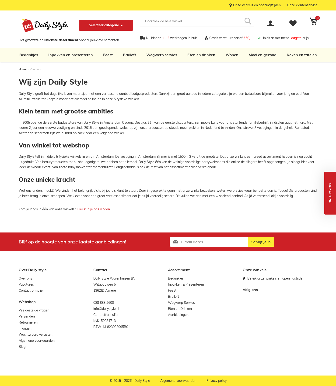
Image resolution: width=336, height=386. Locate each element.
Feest (108, 54)
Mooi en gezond (262, 54)
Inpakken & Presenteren (186, 284)
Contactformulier (31, 290)
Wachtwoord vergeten (35, 334)
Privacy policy (216, 381)
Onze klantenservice (302, 5)
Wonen (232, 54)
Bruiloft (129, 54)
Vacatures (26, 284)
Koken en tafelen (302, 54)
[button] (330, 193)
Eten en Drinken (180, 309)
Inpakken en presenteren (70, 54)
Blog (22, 347)
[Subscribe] (261, 242)
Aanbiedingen (178, 315)
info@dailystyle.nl (106, 309)
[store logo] (45, 25)
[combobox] (197, 21)
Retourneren (28, 322)
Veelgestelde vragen (34, 310)
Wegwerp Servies (181, 303)
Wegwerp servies (161, 54)
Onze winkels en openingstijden (257, 5)
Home (23, 69)
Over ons (25, 278)
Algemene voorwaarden (37, 340)
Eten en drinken (201, 54)
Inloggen (25, 328)
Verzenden (27, 316)
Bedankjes (28, 54)
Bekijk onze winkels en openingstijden (275, 278)
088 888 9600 (103, 303)
